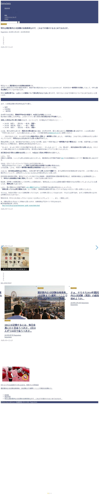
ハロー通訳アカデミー (33, 187)
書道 (6, 15)
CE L (62, 158)
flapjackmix (6, 3)
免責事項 (19, 402)
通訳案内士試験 (12, 12)
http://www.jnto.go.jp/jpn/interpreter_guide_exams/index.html (21, 205)
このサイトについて (10, 17)
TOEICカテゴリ (54, 133)
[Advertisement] (17, 65)
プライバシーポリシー (8, 402)
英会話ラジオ (12, 10)
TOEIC (10, 13)
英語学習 (7, 8)
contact (6, 19)
